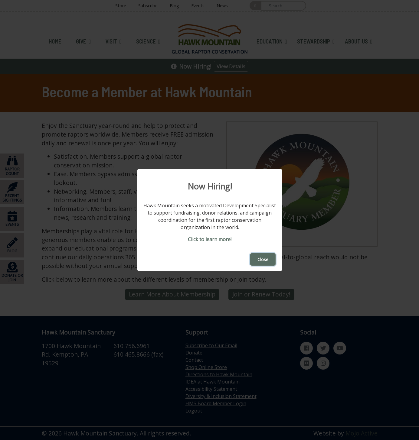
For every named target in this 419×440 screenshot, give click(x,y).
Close (262, 259)
